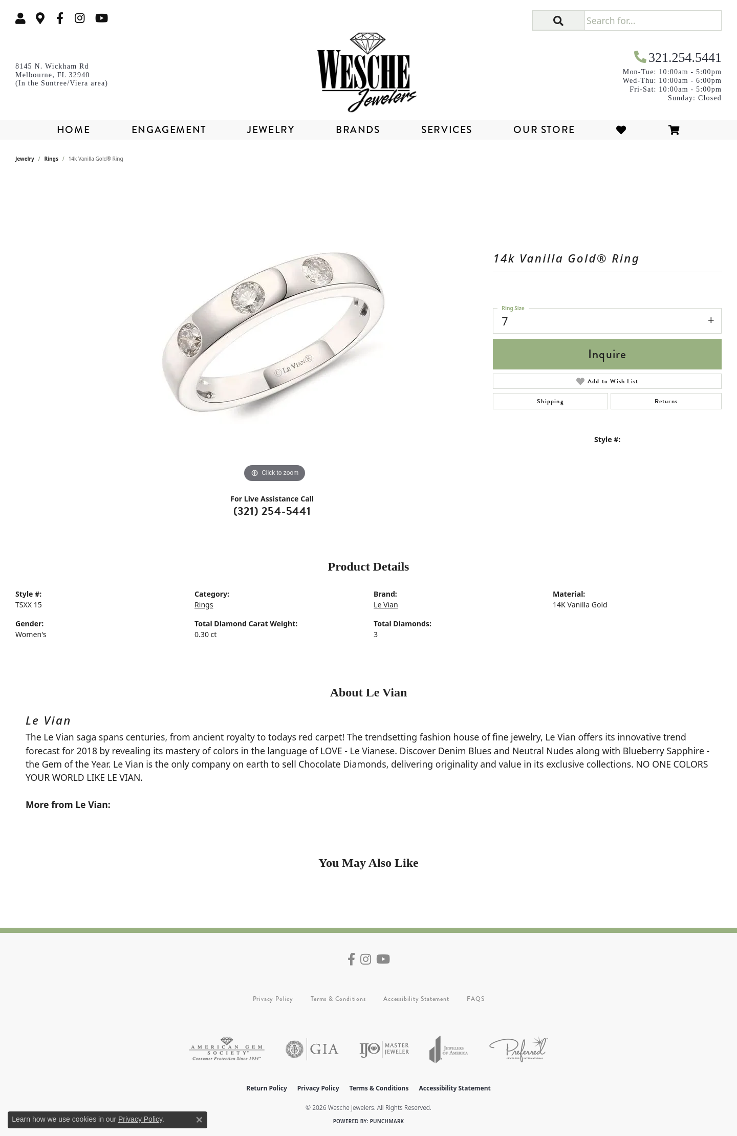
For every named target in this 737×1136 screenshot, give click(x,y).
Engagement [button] (169, 129)
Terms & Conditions (338, 999)
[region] (274, 331)
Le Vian (386, 604)
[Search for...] (652, 20)
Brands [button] (358, 129)
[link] (40, 18)
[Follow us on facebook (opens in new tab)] (59, 18)
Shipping (550, 401)
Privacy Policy (273, 999)
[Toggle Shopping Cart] (674, 130)
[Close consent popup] (199, 1120)
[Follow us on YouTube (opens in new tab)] (101, 18)
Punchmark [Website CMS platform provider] (387, 1121)
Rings (51, 158)
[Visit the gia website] (312, 1049)
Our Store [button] (544, 129)
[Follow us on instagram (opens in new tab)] (80, 18)
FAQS (475, 999)
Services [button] (446, 129)
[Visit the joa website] (448, 1049)
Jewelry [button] (270, 129)
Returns (666, 401)
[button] (20, 18)
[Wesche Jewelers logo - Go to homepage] (368, 68)
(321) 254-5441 (272, 511)
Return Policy (266, 1088)
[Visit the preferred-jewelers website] (519, 1049)
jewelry (24, 158)
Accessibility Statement (416, 999)
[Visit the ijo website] (384, 1049)
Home (73, 129)
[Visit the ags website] (226, 1049)
